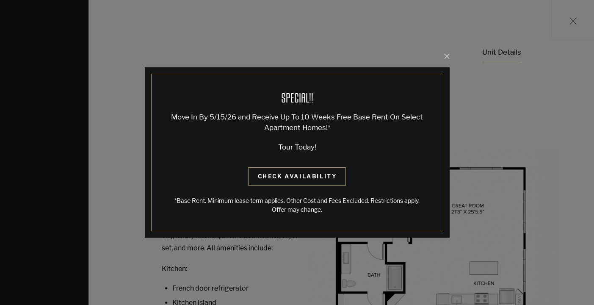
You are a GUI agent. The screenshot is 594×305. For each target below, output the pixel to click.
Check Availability (297, 176)
